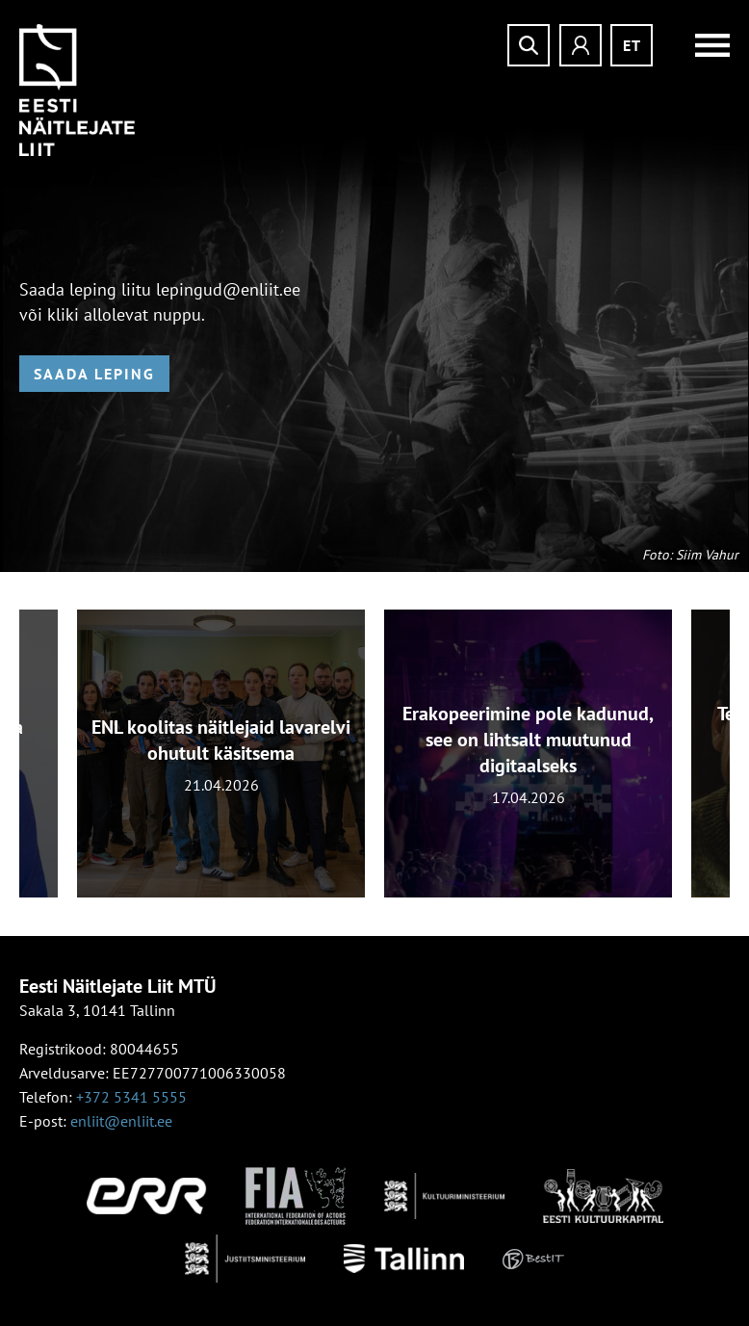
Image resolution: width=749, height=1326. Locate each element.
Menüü (701, 45)
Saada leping (94, 373)
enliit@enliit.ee (121, 1121)
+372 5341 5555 (131, 1096)
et (632, 45)
